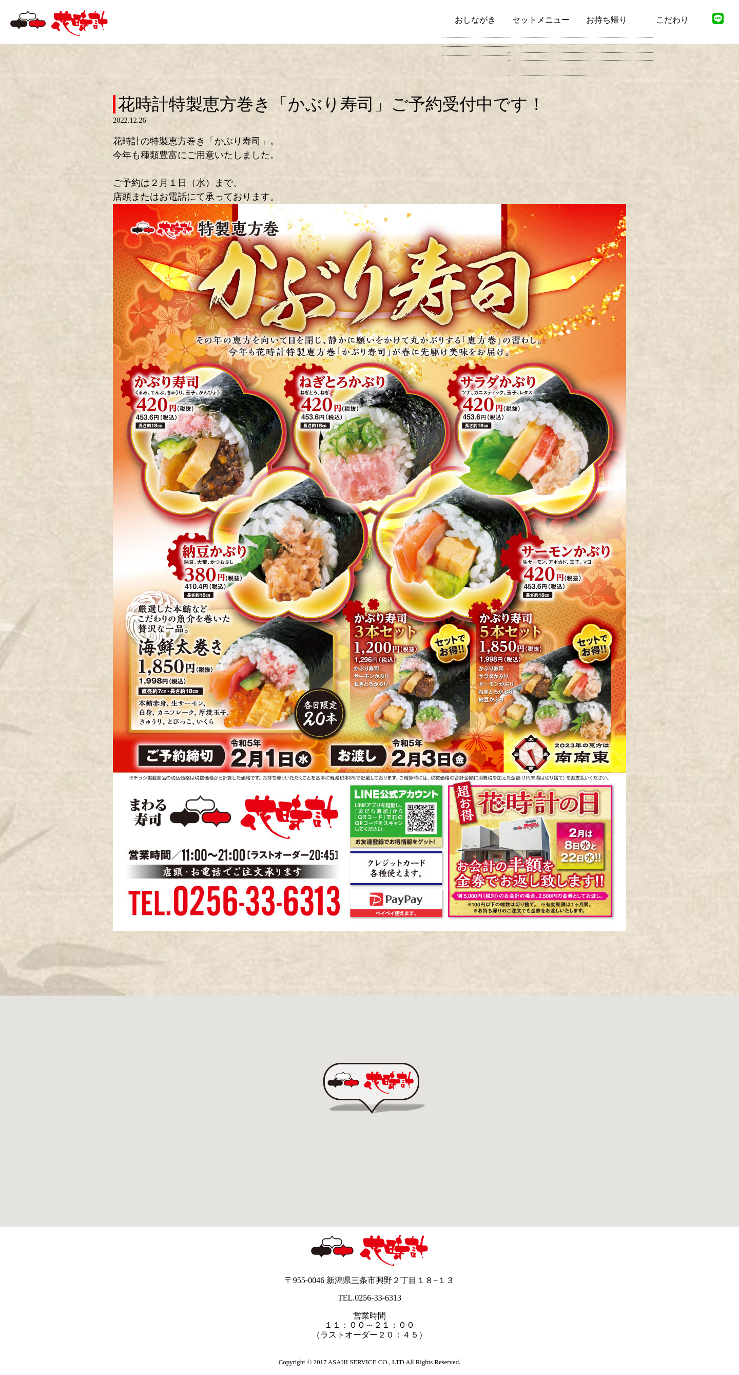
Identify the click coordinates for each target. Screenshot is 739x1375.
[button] (374, 1113)
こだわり (672, 19)
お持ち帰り (606, 19)
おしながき (475, 19)
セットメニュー (541, 19)
